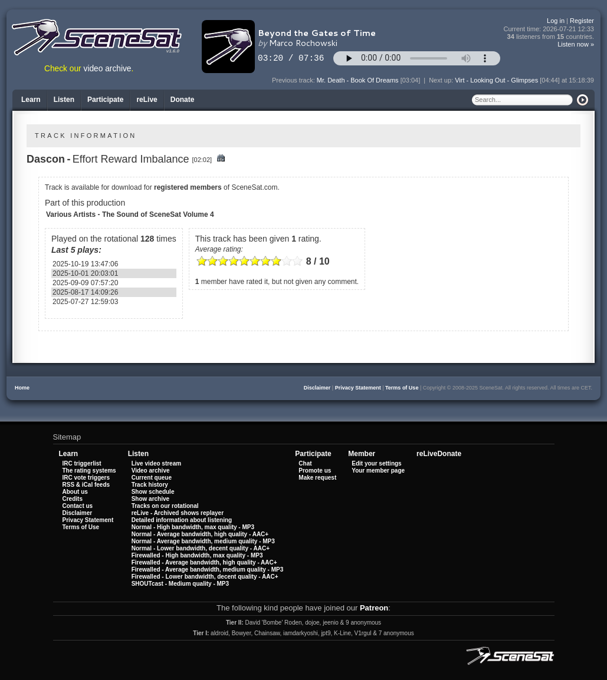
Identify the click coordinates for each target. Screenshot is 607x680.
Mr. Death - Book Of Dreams (358, 80)
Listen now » (575, 44)
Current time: (549, 29)
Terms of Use (401, 388)
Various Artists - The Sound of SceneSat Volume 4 (130, 214)
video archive (108, 68)
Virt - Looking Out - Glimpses (496, 80)
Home (22, 388)
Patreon (374, 607)
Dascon (46, 159)
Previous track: (294, 80)
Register (582, 20)
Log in (556, 20)
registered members (188, 187)
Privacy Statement (358, 388)
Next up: (442, 80)
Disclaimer (317, 388)
